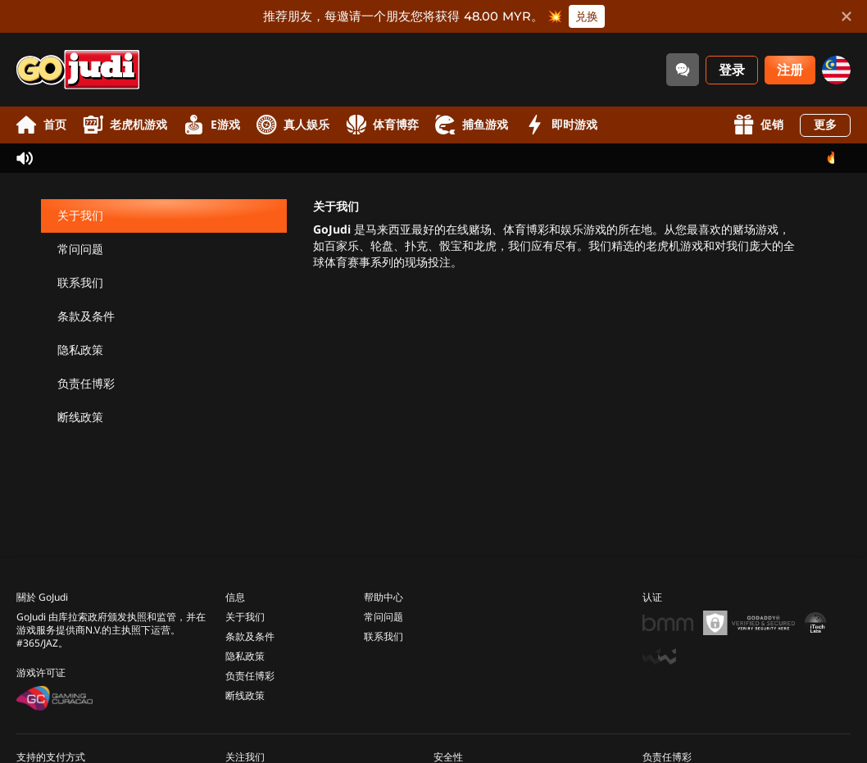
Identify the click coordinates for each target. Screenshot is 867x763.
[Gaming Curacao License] (54, 688)
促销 (758, 125)
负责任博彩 (86, 384)
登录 (732, 70)
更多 (825, 125)
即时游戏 (560, 125)
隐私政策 (80, 350)
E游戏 (212, 125)
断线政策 (80, 417)
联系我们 (80, 283)
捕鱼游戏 (471, 125)
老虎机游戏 (125, 125)
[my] (836, 70)
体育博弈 (382, 125)
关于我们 (80, 216)
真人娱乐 (292, 125)
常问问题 (80, 249)
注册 (790, 70)
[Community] (682, 69)
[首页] (77, 70)
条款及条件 (86, 316)
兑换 (586, 16)
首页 (41, 125)
